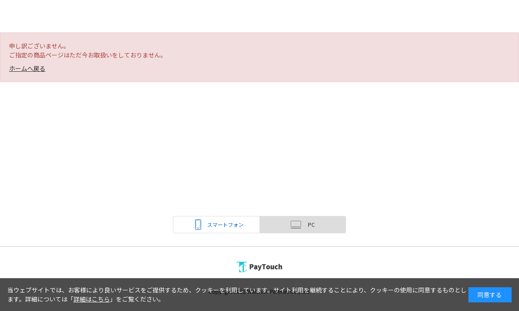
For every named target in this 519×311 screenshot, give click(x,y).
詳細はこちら (92, 299)
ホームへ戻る (27, 68)
